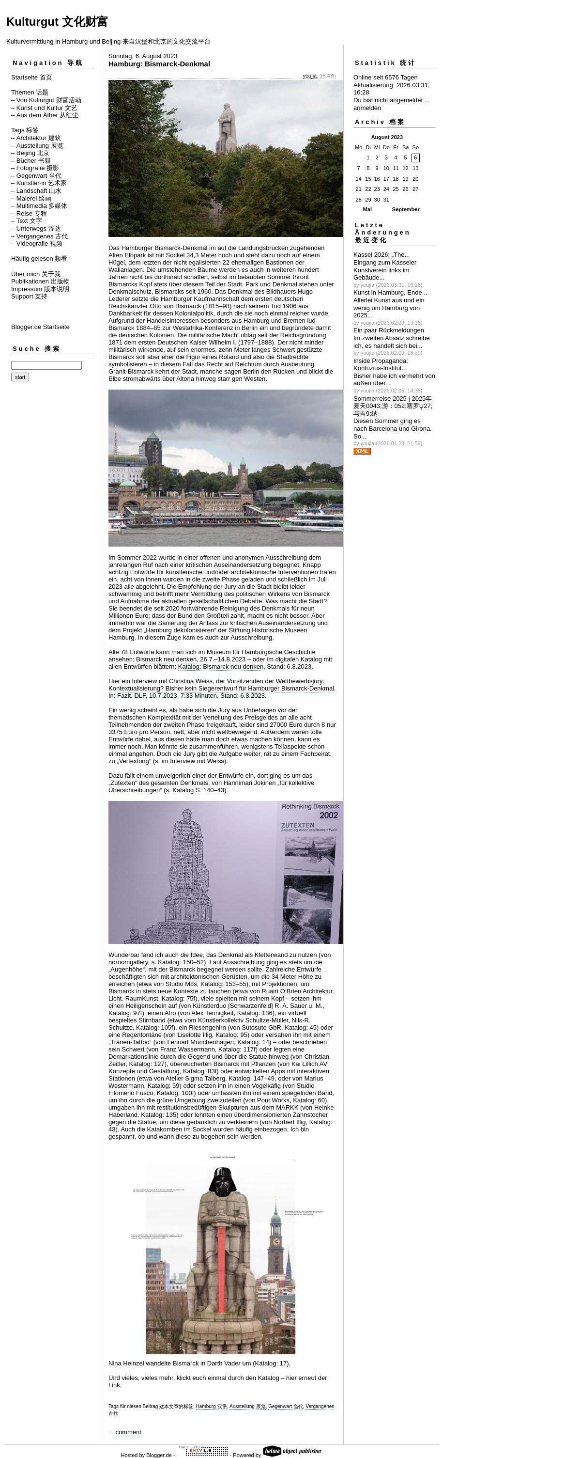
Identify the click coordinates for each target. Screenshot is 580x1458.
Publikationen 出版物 (40, 281)
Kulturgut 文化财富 (57, 21)
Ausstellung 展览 (247, 1406)
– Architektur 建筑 (36, 137)
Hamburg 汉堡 (211, 1406)
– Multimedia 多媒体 (39, 205)
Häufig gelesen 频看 (39, 258)
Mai (367, 209)
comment (128, 1432)
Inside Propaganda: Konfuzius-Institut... (380, 364)
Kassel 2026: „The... (381, 254)
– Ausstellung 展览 (37, 145)
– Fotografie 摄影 (35, 168)
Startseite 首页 (31, 77)
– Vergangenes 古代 (39, 236)
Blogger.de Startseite (40, 326)
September (406, 209)
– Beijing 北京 (30, 153)
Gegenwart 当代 (285, 1406)
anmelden (367, 107)
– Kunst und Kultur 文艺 (44, 107)
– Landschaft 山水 (36, 190)
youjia (310, 75)
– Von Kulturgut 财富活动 (46, 100)
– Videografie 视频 (36, 243)
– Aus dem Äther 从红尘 (44, 115)
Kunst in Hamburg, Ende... (390, 292)
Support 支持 (29, 296)
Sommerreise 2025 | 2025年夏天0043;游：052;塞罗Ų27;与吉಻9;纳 (392, 406)
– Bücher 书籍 (31, 160)
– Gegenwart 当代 (36, 175)
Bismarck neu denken (166, 659)
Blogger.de (159, 1455)
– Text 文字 (26, 220)
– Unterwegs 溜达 (36, 228)
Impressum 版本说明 (40, 289)
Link (114, 1385)
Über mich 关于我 (36, 274)
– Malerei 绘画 (31, 198)
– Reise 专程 (29, 213)
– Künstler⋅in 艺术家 (39, 183)
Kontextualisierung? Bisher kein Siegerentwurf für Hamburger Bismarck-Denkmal (221, 688)
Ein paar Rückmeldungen (388, 330)
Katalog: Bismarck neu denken (220, 666)
